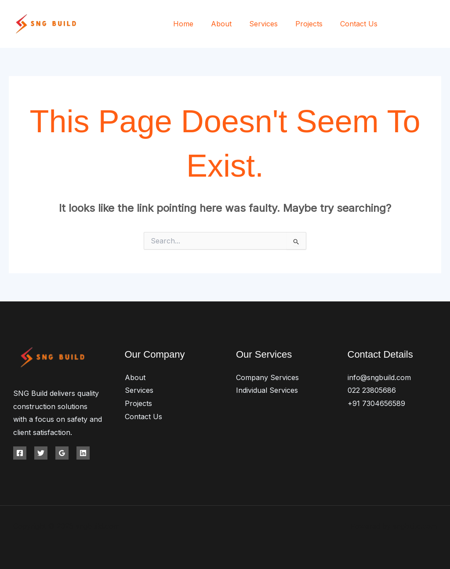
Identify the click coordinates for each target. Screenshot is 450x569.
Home (199, 23)
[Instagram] (438, 24)
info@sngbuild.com (379, 377)
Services (272, 23)
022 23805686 (372, 390)
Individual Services (267, 390)
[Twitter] (418, 24)
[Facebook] (398, 24)
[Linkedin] (83, 453)
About (233, 23)
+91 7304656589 (376, 403)
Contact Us (360, 23)
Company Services (267, 377)
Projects (314, 23)
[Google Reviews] (62, 453)
